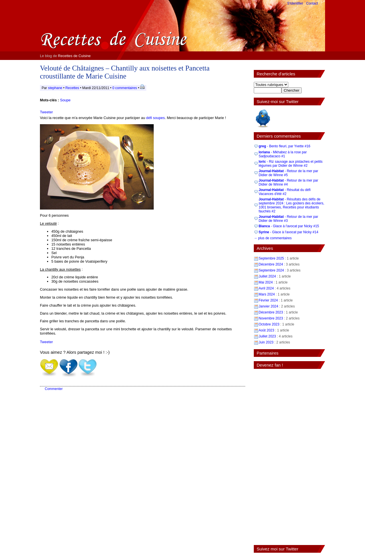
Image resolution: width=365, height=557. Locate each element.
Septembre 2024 (271, 270)
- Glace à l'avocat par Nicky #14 (288, 232)
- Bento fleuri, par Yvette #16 (284, 146)
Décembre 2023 (271, 312)
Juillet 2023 (267, 336)
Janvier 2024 (268, 306)
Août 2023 (266, 330)
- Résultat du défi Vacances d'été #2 (285, 192)
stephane (55, 88)
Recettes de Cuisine (74, 56)
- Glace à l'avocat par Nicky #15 (289, 226)
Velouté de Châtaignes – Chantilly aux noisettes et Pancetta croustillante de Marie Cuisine (125, 72)
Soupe (65, 100)
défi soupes (155, 118)
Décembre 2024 (271, 264)
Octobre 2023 (269, 324)
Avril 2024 (266, 288)
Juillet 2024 (267, 276)
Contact (312, 3)
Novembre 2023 (271, 318)
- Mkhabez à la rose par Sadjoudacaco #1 (283, 154)
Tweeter (46, 112)
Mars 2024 (267, 294)
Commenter (54, 389)
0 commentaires (125, 88)
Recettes (72, 88)
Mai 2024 (266, 282)
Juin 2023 (266, 342)
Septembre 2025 (271, 258)
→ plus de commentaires (273, 238)
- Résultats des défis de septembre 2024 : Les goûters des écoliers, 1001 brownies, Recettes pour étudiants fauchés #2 (291, 205)
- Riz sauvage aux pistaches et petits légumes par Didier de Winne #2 (291, 164)
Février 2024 (268, 300)
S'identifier (295, 3)
